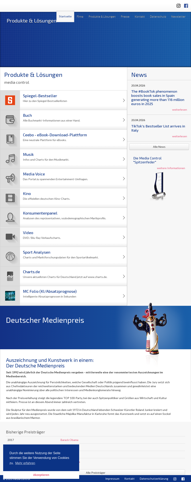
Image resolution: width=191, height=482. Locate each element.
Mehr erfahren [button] (25, 463)
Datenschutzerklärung (154, 478)
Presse (125, 16)
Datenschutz (158, 16)
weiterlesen (179, 109)
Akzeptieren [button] (41, 474)
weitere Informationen (171, 168)
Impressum (112, 478)
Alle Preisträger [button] (95, 472)
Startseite (65, 16)
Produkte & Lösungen (102, 16)
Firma (80, 16)
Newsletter (178, 16)
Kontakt (140, 16)
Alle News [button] (159, 146)
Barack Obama (69, 440)
